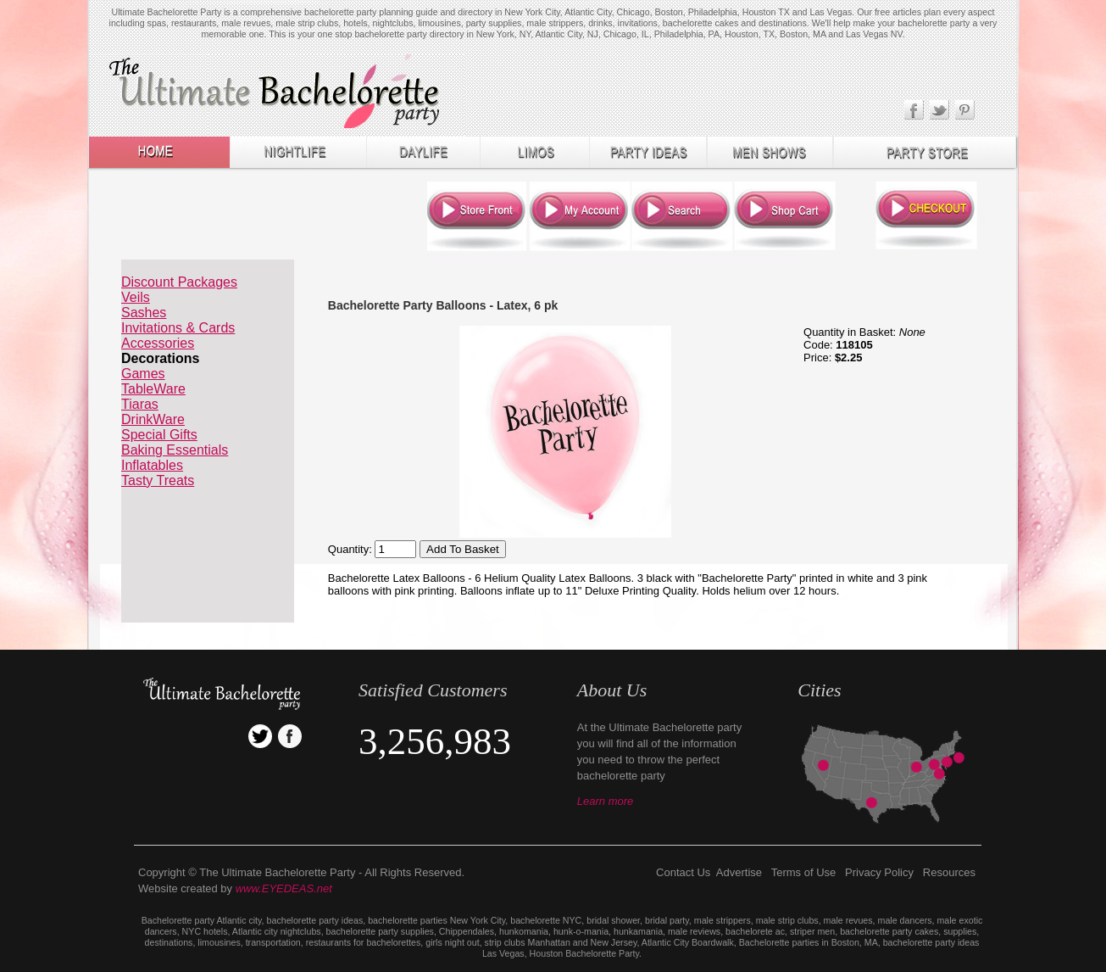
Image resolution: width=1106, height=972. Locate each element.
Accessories (157, 343)
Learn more (605, 801)
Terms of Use (803, 872)
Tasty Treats (157, 480)
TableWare (153, 389)
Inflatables (152, 465)
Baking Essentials (174, 450)
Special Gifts (159, 434)
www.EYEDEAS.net (284, 888)
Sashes (143, 312)
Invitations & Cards (178, 328)
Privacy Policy (879, 872)
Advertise (739, 872)
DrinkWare (153, 419)
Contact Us (683, 872)
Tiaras (139, 404)
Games (143, 373)
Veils (135, 297)
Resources (949, 872)
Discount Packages (179, 282)
